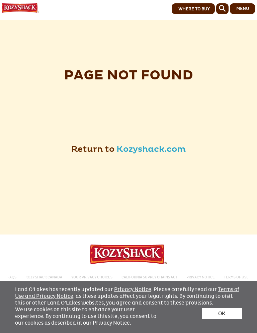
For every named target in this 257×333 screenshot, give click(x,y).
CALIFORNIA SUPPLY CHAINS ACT (149, 277)
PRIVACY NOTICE (200, 277)
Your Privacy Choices (91, 277)
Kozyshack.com (151, 149)
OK (222, 313)
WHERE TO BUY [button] (194, 9)
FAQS (11, 277)
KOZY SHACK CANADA (43, 277)
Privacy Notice (132, 289)
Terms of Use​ (236, 277)
